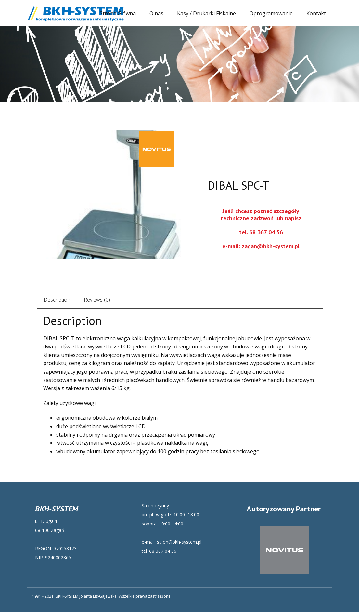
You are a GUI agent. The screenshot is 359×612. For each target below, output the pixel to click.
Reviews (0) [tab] (97, 299)
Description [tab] (57, 299)
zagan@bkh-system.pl (271, 246)
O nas (156, 13)
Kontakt (316, 13)
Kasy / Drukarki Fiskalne (206, 13)
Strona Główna (118, 13)
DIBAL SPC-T (238, 185)
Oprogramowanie (271, 13)
